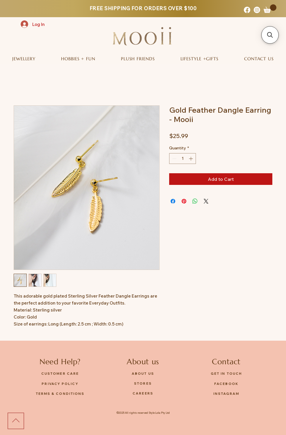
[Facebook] (247, 10)
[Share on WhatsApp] (195, 201)
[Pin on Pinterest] (183, 201)
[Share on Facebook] (172, 201)
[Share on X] (206, 201)
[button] (270, 8)
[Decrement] (173, 158)
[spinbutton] (182, 158)
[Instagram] (257, 10)
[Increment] (191, 158)
